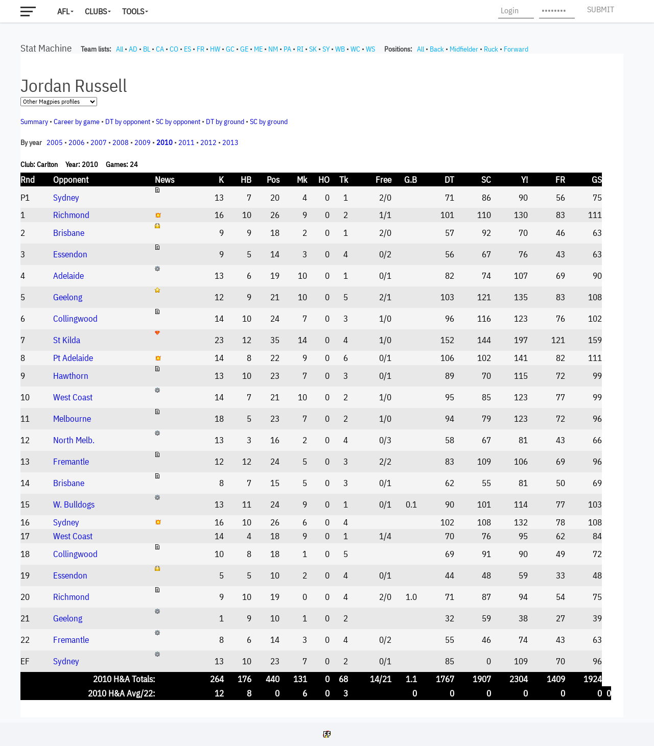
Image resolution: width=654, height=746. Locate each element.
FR (200, 49)
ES (187, 49)
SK (313, 49)
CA (160, 49)
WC (355, 49)
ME (258, 49)
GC (230, 49)
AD (133, 49)
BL (146, 49)
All (119, 49)
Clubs (96, 11)
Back (437, 49)
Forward (516, 49)
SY (326, 49)
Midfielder (464, 49)
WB (340, 49)
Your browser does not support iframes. (321, 385)
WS (370, 49)
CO (174, 49)
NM (273, 49)
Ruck (491, 49)
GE (244, 49)
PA (287, 49)
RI (300, 49)
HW (215, 49)
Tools (133, 11)
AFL (63, 11)
